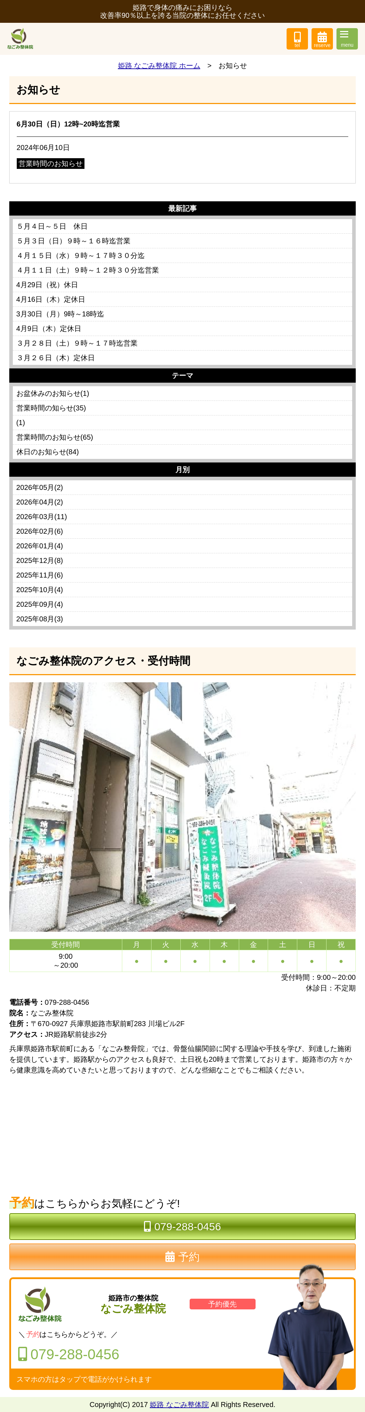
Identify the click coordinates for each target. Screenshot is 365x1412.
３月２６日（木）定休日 (55, 358)
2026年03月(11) (41, 517)
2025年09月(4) (39, 604)
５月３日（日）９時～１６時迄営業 (73, 241)
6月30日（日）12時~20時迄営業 (68, 124)
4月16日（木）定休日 (50, 299)
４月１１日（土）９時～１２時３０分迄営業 (87, 270)
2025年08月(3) (39, 619)
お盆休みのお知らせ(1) (52, 393)
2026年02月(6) (39, 531)
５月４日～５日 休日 (52, 226)
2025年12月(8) (39, 560)
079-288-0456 (182, 1226)
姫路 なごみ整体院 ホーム (159, 65)
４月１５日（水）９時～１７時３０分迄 (80, 255)
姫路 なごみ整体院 (179, 1404)
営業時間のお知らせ (51, 163)
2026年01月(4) (39, 546)
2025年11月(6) (39, 575)
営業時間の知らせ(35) (51, 408)
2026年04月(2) (39, 502)
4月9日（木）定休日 (48, 328)
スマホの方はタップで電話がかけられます (84, 1379)
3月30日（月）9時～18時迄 (60, 314)
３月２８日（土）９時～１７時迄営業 (77, 343)
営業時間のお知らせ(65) (54, 437)
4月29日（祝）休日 (47, 285)
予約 (182, 1257)
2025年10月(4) (39, 590)
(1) (20, 422)
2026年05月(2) (39, 487)
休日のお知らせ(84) (47, 452)
